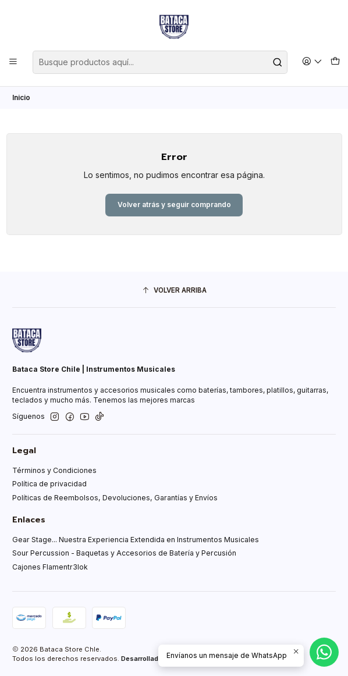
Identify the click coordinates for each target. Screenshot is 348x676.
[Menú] (13, 62)
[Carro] (335, 62)
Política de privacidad (49, 483)
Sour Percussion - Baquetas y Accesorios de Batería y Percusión (124, 553)
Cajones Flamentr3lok (50, 567)
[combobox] (160, 62)
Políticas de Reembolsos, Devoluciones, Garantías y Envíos (115, 497)
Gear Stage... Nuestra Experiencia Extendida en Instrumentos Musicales (135, 539)
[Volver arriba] (174, 291)
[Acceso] (312, 62)
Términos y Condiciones (54, 470)
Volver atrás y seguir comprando (174, 204)
